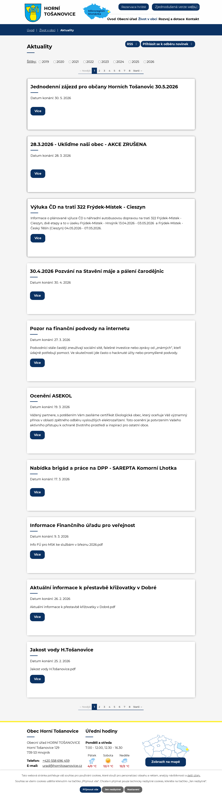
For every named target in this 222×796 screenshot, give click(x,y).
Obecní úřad (127, 19)
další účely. (193, 774)
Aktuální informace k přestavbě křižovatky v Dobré (93, 592)
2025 (135, 62)
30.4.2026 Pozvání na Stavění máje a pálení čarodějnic (97, 273)
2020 (60, 62)
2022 (90, 62)
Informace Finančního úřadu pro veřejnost (82, 529)
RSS (129, 45)
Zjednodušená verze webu (176, 7)
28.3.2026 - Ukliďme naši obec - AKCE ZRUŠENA (89, 145)
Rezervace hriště (133, 7)
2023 (105, 62)
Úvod (111, 19)
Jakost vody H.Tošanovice (61, 655)
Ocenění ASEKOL (51, 398)
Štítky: (31, 62)
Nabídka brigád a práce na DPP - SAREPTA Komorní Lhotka (103, 471)
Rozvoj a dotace (172, 19)
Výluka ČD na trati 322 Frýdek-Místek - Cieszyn (88, 208)
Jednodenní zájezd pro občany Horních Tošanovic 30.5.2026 (104, 87)
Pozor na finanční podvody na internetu (80, 331)
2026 (150, 62)
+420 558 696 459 (56, 766)
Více (38, 111)
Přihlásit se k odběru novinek (167, 45)
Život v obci (147, 19)
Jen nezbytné (112, 789)
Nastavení (135, 789)
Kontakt (192, 19)
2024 (120, 62)
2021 (75, 62)
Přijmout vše (88, 789)
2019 (45, 62)
